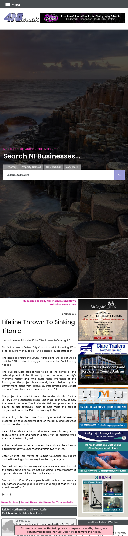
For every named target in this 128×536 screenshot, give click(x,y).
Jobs (72, 167)
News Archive (9, 502)
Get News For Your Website (56, 502)
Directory (11, 167)
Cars (53, 167)
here (11, 513)
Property (31, 167)
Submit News (28, 502)
